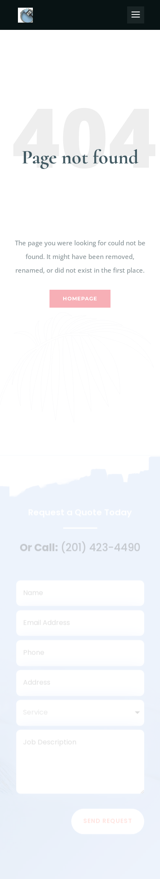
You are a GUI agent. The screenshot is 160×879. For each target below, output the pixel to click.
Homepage (80, 298)
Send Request (107, 823)
